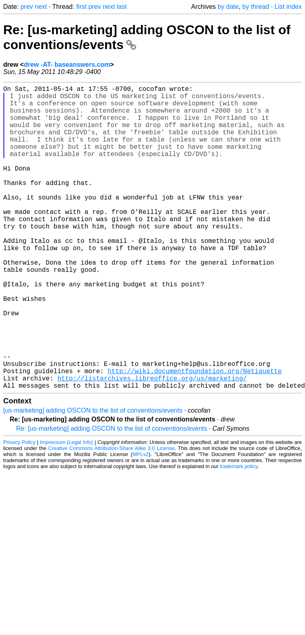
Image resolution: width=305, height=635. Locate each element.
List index (288, 6)
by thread (255, 6)
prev (27, 6)
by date (228, 6)
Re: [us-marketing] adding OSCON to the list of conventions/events (111, 496)
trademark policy (238, 534)
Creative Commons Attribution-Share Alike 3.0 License (111, 516)
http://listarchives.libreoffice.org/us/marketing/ (152, 444)
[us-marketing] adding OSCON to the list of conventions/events (93, 478)
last (122, 6)
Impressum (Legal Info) (66, 510)
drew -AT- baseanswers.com (67, 64)
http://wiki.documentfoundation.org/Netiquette (195, 435)
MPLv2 (141, 522)
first (81, 6)
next (41, 6)
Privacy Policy (19, 510)
